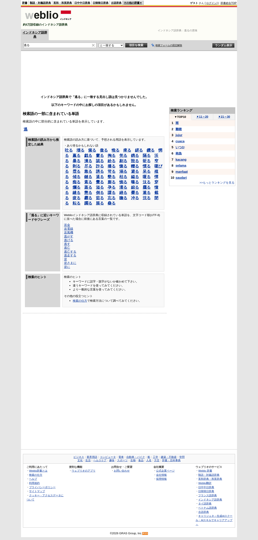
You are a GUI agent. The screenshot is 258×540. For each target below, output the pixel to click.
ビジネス (78, 457)
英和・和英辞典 (62, 3)
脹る (100, 203)
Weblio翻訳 (204, 483)
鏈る (88, 177)
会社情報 (161, 474)
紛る (112, 161)
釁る (100, 182)
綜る (135, 187)
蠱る (112, 203)
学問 (182, 457)
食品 (141, 460)
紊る (88, 182)
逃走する (70, 255)
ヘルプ (33, 478)
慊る (123, 166)
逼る (100, 177)
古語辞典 (116, 3)
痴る (76, 182)
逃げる (68, 240)
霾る (88, 198)
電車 (121, 457)
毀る (135, 161)
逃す (67, 244)
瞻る (123, 198)
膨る (112, 182)
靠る (88, 171)
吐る (69, 150)
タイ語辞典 (204, 503)
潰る (88, 161)
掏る (112, 155)
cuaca (180, 141)
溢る (100, 187)
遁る (147, 192)
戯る (88, 155)
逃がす (68, 236)
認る (100, 161)
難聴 (179, 129)
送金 (67, 225)
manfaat (182, 171)
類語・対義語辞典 (40, 3)
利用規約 (34, 483)
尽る (88, 166)
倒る (100, 192)
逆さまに (70, 263)
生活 (88, 460)
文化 (80, 460)
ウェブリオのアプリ (83, 470)
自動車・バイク (135, 457)
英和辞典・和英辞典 (210, 478)
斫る (147, 161)
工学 (155, 457)
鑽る (151, 150)
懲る (88, 192)
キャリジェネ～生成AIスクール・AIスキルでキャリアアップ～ (214, 519)
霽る (135, 192)
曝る (135, 182)
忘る (112, 198)
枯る (123, 177)
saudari (181, 177)
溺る (123, 171)
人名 (148, 460)
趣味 (111, 460)
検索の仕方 (80, 300)
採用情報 (161, 478)
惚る (123, 182)
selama (181, 165)
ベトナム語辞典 (207, 507)
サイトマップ (37, 491)
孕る (112, 187)
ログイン (211, 3)
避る (135, 171)
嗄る (147, 177)
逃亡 (67, 247)
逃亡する (70, 251)
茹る (100, 198)
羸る (76, 155)
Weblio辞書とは (38, 470)
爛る (76, 187)
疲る (76, 198)
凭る (123, 155)
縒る (139, 150)
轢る (135, 166)
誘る (100, 171)
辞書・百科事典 (171, 460)
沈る (147, 198)
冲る (135, 198)
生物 (133, 460)
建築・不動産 (169, 457)
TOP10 (180, 117)
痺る (127, 150)
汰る (147, 182)
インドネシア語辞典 (210, 499)
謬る (112, 192)
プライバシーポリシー (42, 487)
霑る (76, 171)
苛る (112, 171)
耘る (76, 203)
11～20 (202, 116)
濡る (123, 187)
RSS (145, 533)
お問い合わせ (122, 470)
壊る (80, 150)
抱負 (179, 153)
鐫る (135, 155)
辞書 (24, 3)
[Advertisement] (156, 18)
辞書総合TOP (229, 3)
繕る (123, 192)
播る (112, 166)
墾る (112, 177)
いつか (180, 147)
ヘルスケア (100, 460)
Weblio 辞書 (205, 470)
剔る (123, 161)
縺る (76, 192)
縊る (135, 177)
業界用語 (92, 457)
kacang (181, 159)
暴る (76, 161)
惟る (116, 150)
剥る (76, 166)
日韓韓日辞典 (100, 3)
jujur (179, 135)
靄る (147, 187)
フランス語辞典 (207, 495)
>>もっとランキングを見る (217, 182)
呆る (147, 171)
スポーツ (122, 460)
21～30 (224, 116)
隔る (147, 155)
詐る (100, 166)
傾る (76, 177)
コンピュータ (108, 457)
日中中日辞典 (82, 3)
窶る (100, 155)
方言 (156, 460)
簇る (92, 150)
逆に (67, 267)
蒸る (88, 187)
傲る (104, 150)
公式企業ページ (165, 470)
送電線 (68, 228)
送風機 (68, 232)
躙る (88, 203)
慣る (147, 166)
